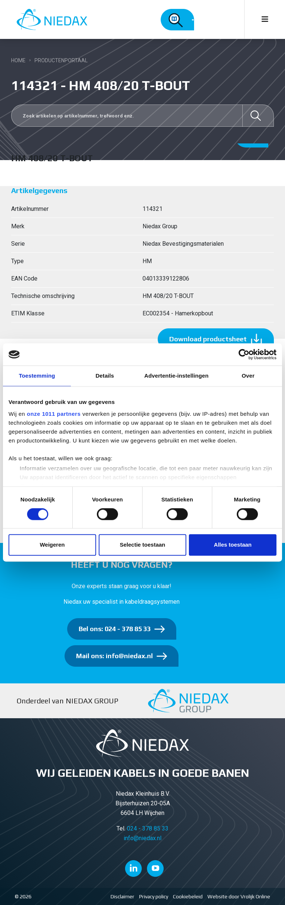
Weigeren (52, 545)
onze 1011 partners (54, 414)
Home (18, 60)
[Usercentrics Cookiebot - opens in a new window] (244, 354)
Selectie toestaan (143, 545)
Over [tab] (248, 375)
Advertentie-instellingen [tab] (176, 375)
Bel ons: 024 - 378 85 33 (115, 629)
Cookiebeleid (188, 896)
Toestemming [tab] (37, 375)
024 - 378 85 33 (147, 828)
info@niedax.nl (142, 838)
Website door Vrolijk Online (238, 896)
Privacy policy (153, 896)
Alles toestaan (233, 545)
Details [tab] (104, 375)
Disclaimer (122, 896)
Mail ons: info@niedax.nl (114, 656)
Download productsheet (208, 339)
